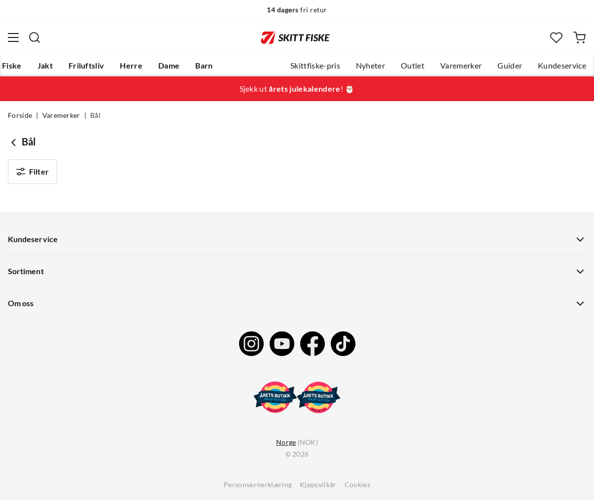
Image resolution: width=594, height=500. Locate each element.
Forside (20, 115)
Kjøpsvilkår (318, 485)
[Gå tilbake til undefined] (15, 142)
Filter (32, 171)
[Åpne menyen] (13, 37)
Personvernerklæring (258, 485)
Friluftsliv (87, 65)
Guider (509, 65)
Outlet (412, 65)
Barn (203, 65)
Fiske (12, 65)
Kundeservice (562, 65)
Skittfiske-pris (315, 65)
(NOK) (296, 442)
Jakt (45, 65)
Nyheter (370, 65)
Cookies (357, 485)
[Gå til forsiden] (295, 37)
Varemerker (461, 65)
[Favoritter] (556, 37)
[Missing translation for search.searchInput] (34, 37)
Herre (131, 65)
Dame (168, 65)
